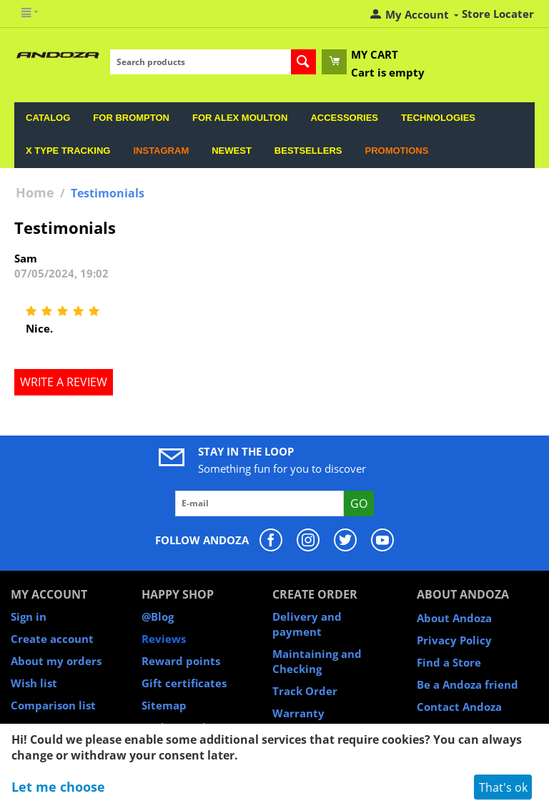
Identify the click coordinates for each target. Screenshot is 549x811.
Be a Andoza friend (467, 684)
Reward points (181, 661)
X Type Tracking (68, 150)
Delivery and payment (307, 624)
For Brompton (131, 117)
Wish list (34, 683)
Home (35, 192)
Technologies (438, 117)
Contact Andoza (459, 706)
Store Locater (498, 13)
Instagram (161, 150)
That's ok (503, 787)
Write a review (63, 382)
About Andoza (454, 618)
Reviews (164, 638)
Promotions (396, 150)
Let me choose (58, 786)
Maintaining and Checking (317, 661)
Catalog (48, 117)
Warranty (298, 713)
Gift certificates (184, 683)
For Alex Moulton (239, 117)
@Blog (158, 616)
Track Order (304, 691)
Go (358, 503)
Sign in (28, 616)
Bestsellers (308, 150)
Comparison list (53, 705)
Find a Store (449, 662)
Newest (232, 150)
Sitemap (164, 705)
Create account (52, 638)
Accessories (344, 117)
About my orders (56, 661)
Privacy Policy (454, 640)
